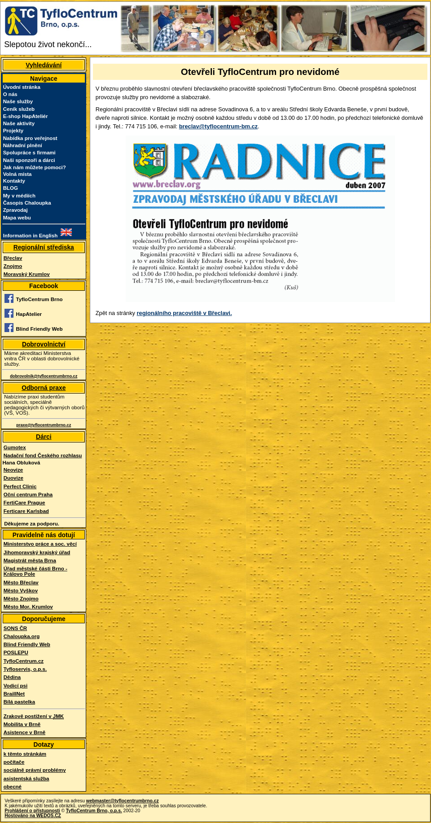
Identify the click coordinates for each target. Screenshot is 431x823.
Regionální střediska (43, 247)
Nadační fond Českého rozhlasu (43, 455)
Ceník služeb (19, 109)
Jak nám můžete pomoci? (34, 167)
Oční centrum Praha (28, 494)
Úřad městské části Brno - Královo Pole (35, 571)
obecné (13, 786)
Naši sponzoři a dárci (29, 160)
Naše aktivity (19, 123)
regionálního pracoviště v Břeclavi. (184, 313)
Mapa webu (17, 217)
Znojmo (13, 266)
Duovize (13, 478)
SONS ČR (15, 628)
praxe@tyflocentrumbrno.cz (43, 425)
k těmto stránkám (25, 754)
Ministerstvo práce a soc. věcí (40, 544)
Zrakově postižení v (34, 716)
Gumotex (15, 447)
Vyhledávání (44, 65)
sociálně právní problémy (35, 770)
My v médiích (19, 195)
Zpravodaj (15, 210)
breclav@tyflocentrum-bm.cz (218, 126)
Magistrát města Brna (30, 560)
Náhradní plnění (22, 145)
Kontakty (14, 181)
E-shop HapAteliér (25, 116)
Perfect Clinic (20, 486)
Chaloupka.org (22, 636)
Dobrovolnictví (44, 344)
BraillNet (14, 693)
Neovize (13, 470)
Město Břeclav (21, 582)
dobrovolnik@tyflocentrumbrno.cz (43, 376)
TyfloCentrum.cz (24, 661)
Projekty (13, 130)
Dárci (44, 436)
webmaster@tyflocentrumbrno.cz (122, 800)
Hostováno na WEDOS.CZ (32, 815)
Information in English (30, 235)
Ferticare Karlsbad (26, 511)
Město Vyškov (21, 590)
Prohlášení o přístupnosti (32, 810)
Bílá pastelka (19, 702)
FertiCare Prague (24, 502)
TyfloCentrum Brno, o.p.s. (94, 810)
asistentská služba (26, 778)
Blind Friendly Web (27, 644)
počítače (14, 762)
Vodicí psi (16, 685)
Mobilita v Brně (22, 724)
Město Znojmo (21, 598)
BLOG (10, 188)
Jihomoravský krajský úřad (37, 552)
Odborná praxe (44, 387)
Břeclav (13, 258)
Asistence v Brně (24, 732)
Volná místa (17, 174)
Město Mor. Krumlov (28, 606)
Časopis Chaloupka (27, 203)
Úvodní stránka (21, 87)
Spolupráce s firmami (29, 152)
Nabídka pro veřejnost (30, 138)
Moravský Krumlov (27, 274)
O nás (10, 94)
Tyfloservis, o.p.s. (25, 669)
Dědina (12, 677)
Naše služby (18, 101)
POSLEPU (16, 652)
